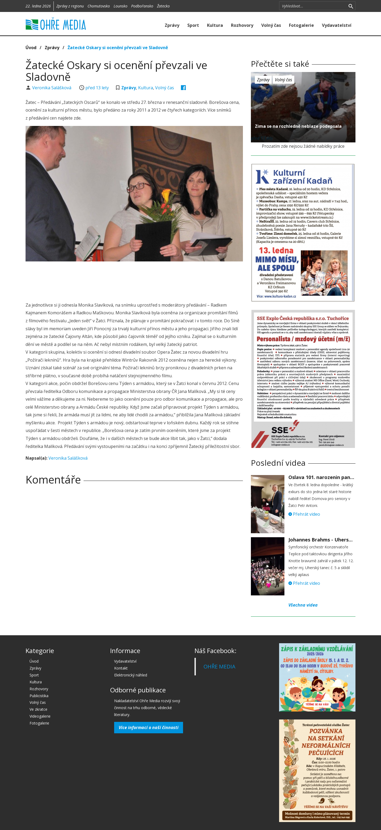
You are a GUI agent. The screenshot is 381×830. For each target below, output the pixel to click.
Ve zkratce (38, 709)
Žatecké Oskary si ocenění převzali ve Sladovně (118, 47)
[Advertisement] (134, 280)
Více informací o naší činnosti (149, 727)
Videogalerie (40, 716)
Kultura (215, 25)
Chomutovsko (99, 6)
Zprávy (172, 25)
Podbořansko (142, 6)
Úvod (31, 47)
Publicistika (39, 695)
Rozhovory (242, 25)
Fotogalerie (301, 25)
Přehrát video (304, 514)
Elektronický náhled (130, 674)
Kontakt (121, 668)
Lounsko (120, 6)
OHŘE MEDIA (219, 666)
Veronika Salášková (52, 88)
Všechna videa (303, 605)
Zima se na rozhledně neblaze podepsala (298, 126)
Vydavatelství (336, 25)
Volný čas (271, 25)
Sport (193, 25)
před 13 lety (97, 88)
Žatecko (163, 6)
